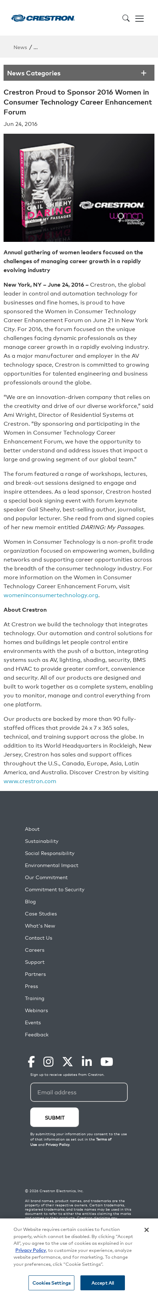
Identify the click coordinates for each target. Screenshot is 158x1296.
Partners (35, 974)
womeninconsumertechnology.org (51, 595)
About (32, 829)
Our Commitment (46, 877)
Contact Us (38, 938)
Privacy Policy (30, 1250)
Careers (34, 950)
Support (34, 962)
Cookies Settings (51, 1283)
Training (34, 998)
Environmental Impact (51, 865)
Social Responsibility (49, 853)
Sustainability (41, 841)
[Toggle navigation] (139, 17)
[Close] (146, 1230)
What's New (40, 926)
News (20, 46)
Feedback (36, 1034)
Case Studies (41, 913)
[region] (79, 1257)
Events (33, 1022)
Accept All (102, 1283)
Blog (30, 901)
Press (31, 986)
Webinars (36, 1010)
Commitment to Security (54, 889)
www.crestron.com (30, 781)
